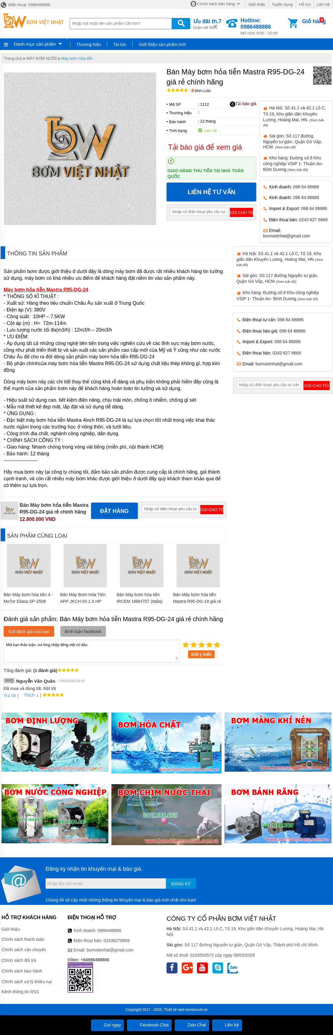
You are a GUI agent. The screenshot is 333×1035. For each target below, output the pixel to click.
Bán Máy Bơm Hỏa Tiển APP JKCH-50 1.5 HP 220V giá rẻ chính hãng (83, 601)
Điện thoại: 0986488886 (25, 4)
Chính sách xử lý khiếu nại (27, 981)
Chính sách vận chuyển (24, 949)
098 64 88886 (306, 186)
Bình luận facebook (83, 631)
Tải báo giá (243, 104)
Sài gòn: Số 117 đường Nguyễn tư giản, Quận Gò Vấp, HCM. (292, 141)
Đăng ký (181, 883)
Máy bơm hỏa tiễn (77, 58)
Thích (26, 695)
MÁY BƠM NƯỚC (42, 58)
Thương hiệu (88, 44)
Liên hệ (323, 4)
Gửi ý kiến (201, 654)
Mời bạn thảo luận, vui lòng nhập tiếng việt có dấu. (91, 651)
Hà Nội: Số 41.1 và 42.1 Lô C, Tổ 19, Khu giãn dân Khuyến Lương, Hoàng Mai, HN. (294, 116)
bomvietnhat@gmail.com (286, 235)
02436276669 (116, 940)
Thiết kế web (174, 1010)
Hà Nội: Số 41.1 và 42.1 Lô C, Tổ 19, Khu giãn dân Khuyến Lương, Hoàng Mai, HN (280, 259)
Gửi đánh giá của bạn (29, 631)
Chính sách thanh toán (23, 939)
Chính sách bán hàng (216, 4)
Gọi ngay (107, 1025)
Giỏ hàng (314, 21)
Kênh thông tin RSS (20, 991)
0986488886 (109, 930)
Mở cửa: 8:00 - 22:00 (263, 26)
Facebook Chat (149, 1025)
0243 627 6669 (313, 219)
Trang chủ (13, 58)
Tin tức (119, 44)
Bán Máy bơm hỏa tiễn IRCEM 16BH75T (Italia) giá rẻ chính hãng (140, 601)
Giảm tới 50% (207, 23)
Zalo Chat (192, 1025)
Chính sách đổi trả (19, 960)
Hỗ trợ (304, 4)
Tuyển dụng (282, 4)
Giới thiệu (256, 4)
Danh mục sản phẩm (35, 44)
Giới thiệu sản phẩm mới (162, 44)
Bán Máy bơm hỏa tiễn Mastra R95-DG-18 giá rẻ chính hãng (197, 601)
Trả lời (10, 695)
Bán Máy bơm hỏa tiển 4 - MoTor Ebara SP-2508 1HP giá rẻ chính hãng (28, 601)
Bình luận (201, 91)
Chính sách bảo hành (22, 971)
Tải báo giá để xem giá (205, 147)
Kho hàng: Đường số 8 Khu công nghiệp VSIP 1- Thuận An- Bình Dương (293, 163)
